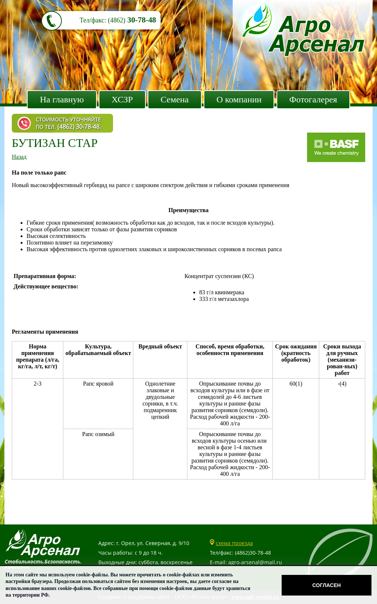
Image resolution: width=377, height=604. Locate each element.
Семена (174, 99)
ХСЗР (122, 99)
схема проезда (234, 543)
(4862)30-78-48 (253, 552)
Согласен (326, 585)
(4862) (116, 20)
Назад (19, 157)
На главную (62, 99)
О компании (239, 99)
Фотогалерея (313, 99)
